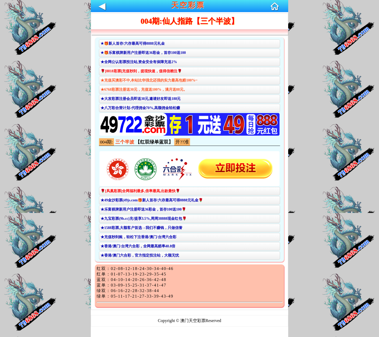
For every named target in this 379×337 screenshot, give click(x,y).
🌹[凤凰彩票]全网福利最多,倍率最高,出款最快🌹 (140, 191)
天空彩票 (188, 5)
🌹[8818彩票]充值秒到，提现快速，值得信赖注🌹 (141, 71)
